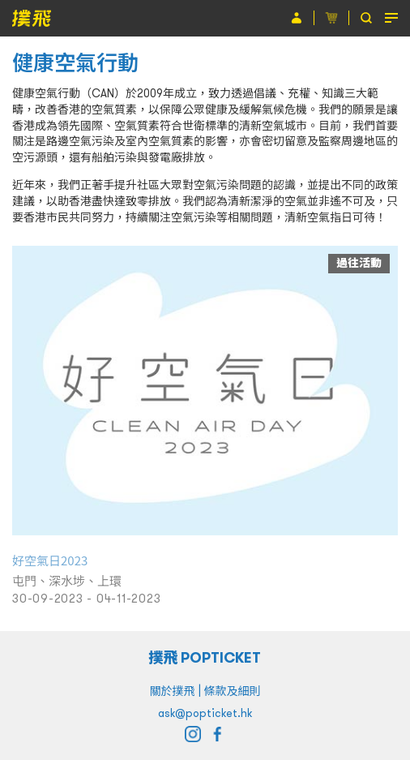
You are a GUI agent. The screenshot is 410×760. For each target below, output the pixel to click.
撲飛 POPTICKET (205, 657)
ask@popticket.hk (205, 713)
